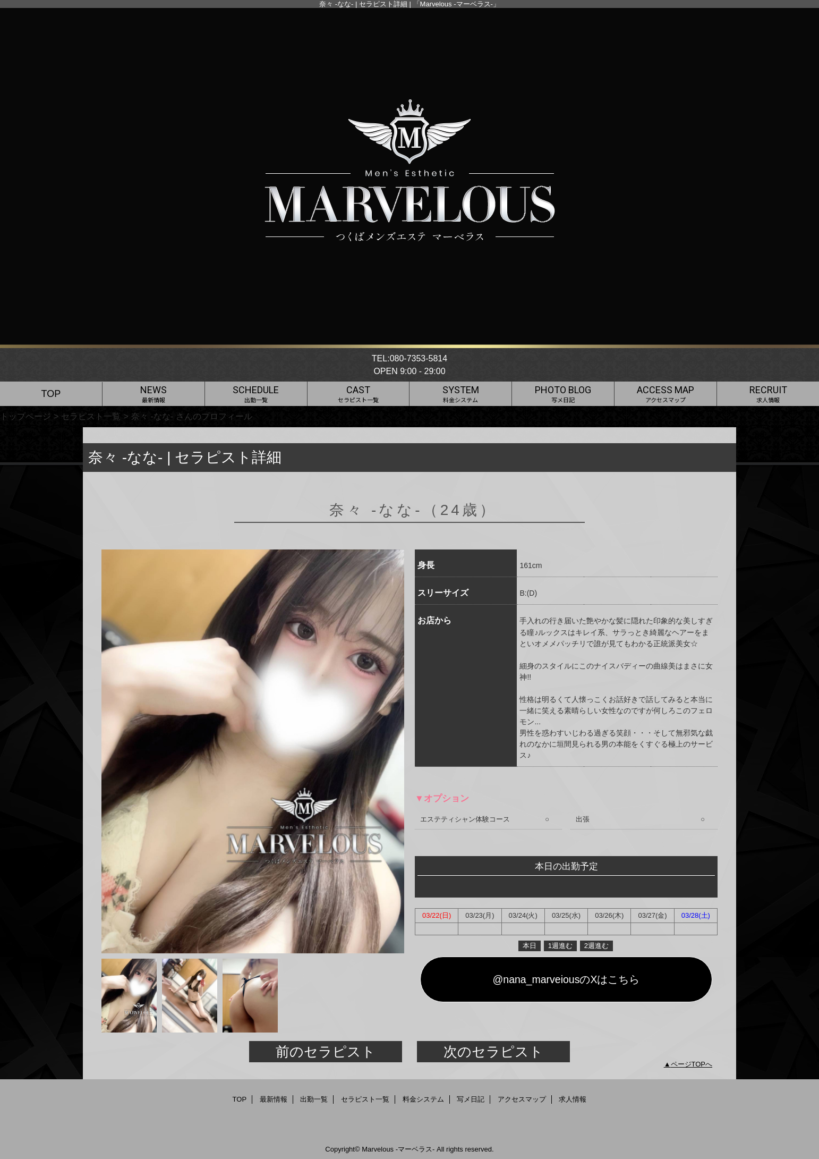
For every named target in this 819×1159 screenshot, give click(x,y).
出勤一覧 (314, 1099)
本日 (529, 946)
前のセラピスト (326, 1052)
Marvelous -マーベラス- (398, 1149)
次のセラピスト (493, 1052)
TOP (51, 393)
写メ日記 (470, 1099)
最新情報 (273, 1099)
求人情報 (572, 1099)
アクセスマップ (522, 1099)
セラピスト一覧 (91, 416)
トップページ (25, 416)
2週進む (596, 946)
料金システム (423, 1099)
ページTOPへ (692, 1064)
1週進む (560, 946)
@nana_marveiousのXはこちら (566, 979)
